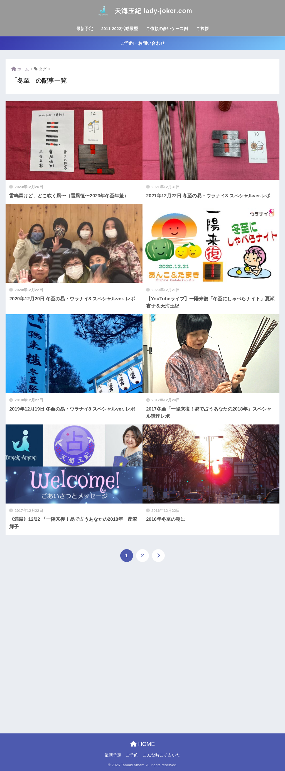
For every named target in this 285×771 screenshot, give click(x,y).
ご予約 (132, 755)
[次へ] (158, 555)
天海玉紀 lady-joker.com (142, 10)
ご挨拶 (202, 28)
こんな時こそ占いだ (161, 755)
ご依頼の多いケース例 (167, 28)
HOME (142, 744)
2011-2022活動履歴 (119, 28)
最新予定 (84, 28)
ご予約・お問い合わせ (142, 43)
